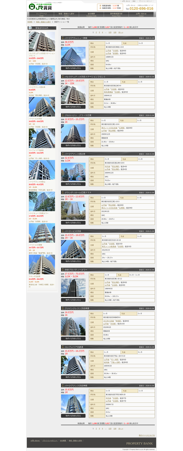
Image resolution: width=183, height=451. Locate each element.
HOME (30, 22)
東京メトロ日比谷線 (109, 128)
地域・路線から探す (66, 15)
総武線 (106, 362)
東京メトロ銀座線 (109, 246)
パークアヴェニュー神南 (76, 38)
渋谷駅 (115, 51)
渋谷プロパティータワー (76, 270)
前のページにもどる (147, 435)
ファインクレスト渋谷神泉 (77, 308)
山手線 (108, 51)
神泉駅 (118, 321)
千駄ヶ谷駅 (115, 362)
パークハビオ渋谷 (73, 231)
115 (110, 32)
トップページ (41, 15)
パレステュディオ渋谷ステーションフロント (85, 76)
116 (115, 32)
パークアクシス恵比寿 (75, 154)
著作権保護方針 (116, 15)
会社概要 (91, 15)
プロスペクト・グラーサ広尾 (78, 115)
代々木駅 (114, 360)
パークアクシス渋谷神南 (76, 385)
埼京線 (107, 166)
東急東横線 (108, 92)
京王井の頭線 (108, 321)
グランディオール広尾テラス (78, 192)
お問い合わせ (141, 15)
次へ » (120, 32)
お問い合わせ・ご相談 (128, 1)
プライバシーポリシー (145, 1)
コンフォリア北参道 (74, 347)
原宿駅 (115, 53)
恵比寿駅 (112, 131)
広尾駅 (121, 128)
